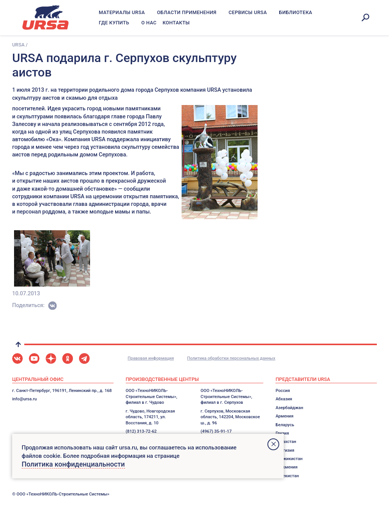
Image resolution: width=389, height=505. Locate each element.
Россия (282, 390)
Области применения (187, 12)
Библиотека (295, 12)
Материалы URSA (122, 12)
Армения (284, 416)
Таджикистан (288, 458)
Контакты (176, 22)
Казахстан (285, 441)
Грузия (282, 433)
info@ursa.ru (24, 399)
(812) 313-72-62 (141, 431)
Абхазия (283, 399)
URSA (18, 45)
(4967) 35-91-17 (216, 431)
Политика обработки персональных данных (231, 358)
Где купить (114, 22)
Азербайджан (289, 407)
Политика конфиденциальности (73, 464)
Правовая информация (151, 358)
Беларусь (284, 424)
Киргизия (284, 450)
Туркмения (286, 467)
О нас (149, 22)
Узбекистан (287, 475)
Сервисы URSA (248, 12)
